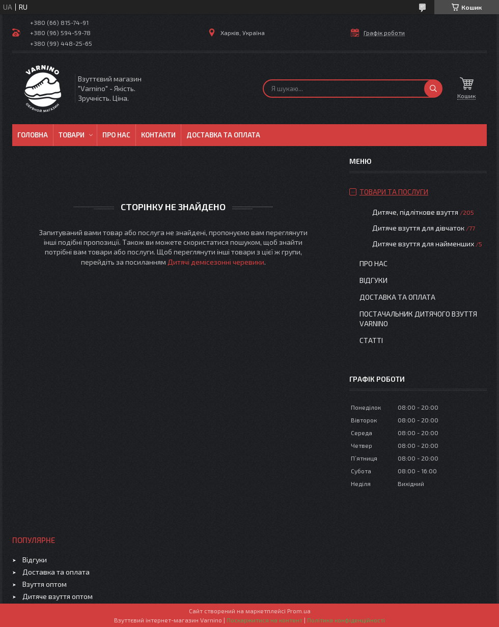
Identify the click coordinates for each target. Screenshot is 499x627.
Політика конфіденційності (346, 619)
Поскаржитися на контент (264, 619)
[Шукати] (433, 88)
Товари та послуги (393, 191)
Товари (72, 135)
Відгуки (373, 280)
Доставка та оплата (223, 135)
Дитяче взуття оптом (57, 596)
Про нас (116, 135)
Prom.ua (299, 610)
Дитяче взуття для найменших (423, 243)
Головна (32, 135)
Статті (371, 340)
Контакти (158, 135)
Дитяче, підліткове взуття (415, 212)
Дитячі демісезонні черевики (216, 262)
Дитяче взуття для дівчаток (418, 227)
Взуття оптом (44, 584)
